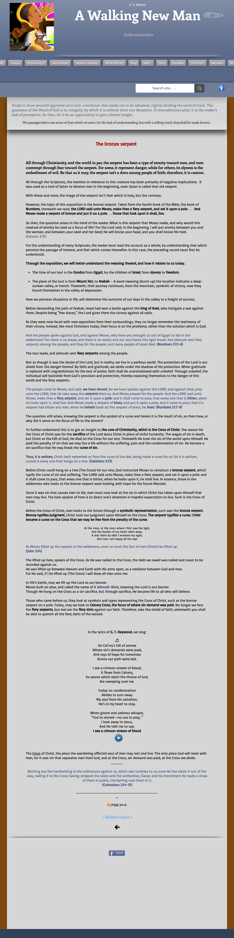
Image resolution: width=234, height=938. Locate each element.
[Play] (118, 738)
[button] (87, 63)
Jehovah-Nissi (108, 587)
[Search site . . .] (164, 88)
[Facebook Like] (117, 845)
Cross (36, 753)
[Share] (117, 853)
